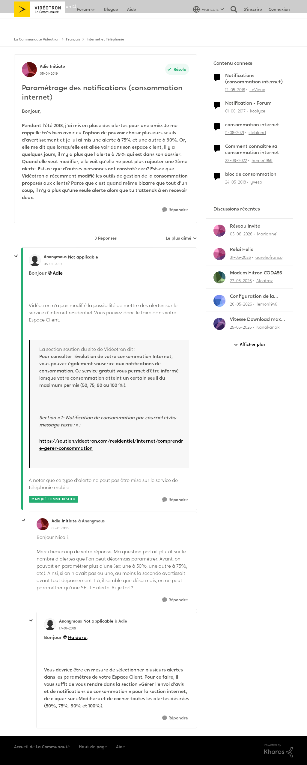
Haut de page (93, 746)
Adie (58, 273)
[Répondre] (175, 210)
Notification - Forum (248, 103)
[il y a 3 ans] (236, 160)
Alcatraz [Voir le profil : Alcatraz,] (264, 280)
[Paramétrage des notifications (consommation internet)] (53, 264)
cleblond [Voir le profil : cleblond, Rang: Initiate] (257, 132)
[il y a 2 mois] (240, 257)
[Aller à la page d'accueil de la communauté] (39, 22)
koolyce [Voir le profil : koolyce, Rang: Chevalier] (257, 111)
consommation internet (252, 125)
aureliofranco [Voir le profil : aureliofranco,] (268, 257)
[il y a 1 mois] (241, 234)
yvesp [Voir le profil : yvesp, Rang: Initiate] (256, 181)
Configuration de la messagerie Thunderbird (252, 296)
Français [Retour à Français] (73, 39)
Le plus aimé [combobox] (181, 238)
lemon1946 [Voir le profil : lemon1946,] (267, 303)
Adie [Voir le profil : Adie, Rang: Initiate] (44, 66)
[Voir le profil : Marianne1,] (219, 231)
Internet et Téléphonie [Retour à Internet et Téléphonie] (105, 39)
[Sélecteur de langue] (208, 22)
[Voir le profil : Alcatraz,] (219, 277)
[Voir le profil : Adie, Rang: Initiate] (29, 69)
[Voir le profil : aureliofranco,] (219, 254)
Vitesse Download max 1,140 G (255, 319)
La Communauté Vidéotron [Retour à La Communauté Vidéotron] (36, 39)
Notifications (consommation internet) (254, 79)
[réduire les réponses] (16, 256)
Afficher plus (249, 344)
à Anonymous (91, 521)
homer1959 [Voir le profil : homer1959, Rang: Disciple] (262, 160)
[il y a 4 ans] (234, 133)
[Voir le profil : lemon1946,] (219, 301)
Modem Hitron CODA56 (256, 273)
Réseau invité (245, 226)
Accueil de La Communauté (42, 746)
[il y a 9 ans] (235, 111)
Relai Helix (241, 250)
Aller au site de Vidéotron (42, 6)
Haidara (77, 637)
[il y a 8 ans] (235, 89)
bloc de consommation (250, 174)
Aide (120, 746)
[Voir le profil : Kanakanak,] (219, 324)
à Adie (121, 621)
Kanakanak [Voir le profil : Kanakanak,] (267, 327)
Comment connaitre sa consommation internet (252, 149)
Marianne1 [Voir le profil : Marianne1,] (267, 234)
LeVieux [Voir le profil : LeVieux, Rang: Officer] (257, 89)
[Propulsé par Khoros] (278, 751)
